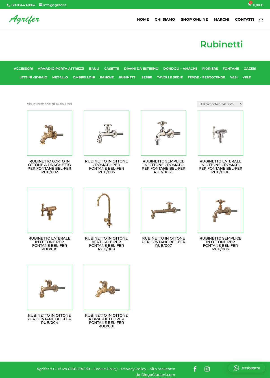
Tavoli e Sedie (170, 77)
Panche (107, 77)
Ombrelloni (84, 77)
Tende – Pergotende (206, 77)
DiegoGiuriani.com (158, 375)
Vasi (234, 77)
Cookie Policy (106, 369)
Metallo (60, 77)
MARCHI (221, 20)
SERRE (147, 77)
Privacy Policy (133, 369)
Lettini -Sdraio (33, 77)
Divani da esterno (141, 69)
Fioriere (210, 69)
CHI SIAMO (165, 20)
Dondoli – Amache (180, 69)
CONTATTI (244, 20)
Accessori (23, 69)
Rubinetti (128, 77)
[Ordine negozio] (220, 104)
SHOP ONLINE (194, 20)
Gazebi (250, 69)
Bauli (94, 69)
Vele (247, 77)
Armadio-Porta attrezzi (61, 69)
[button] (247, 368)
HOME (143, 20)
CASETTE (111, 69)
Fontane (231, 69)
